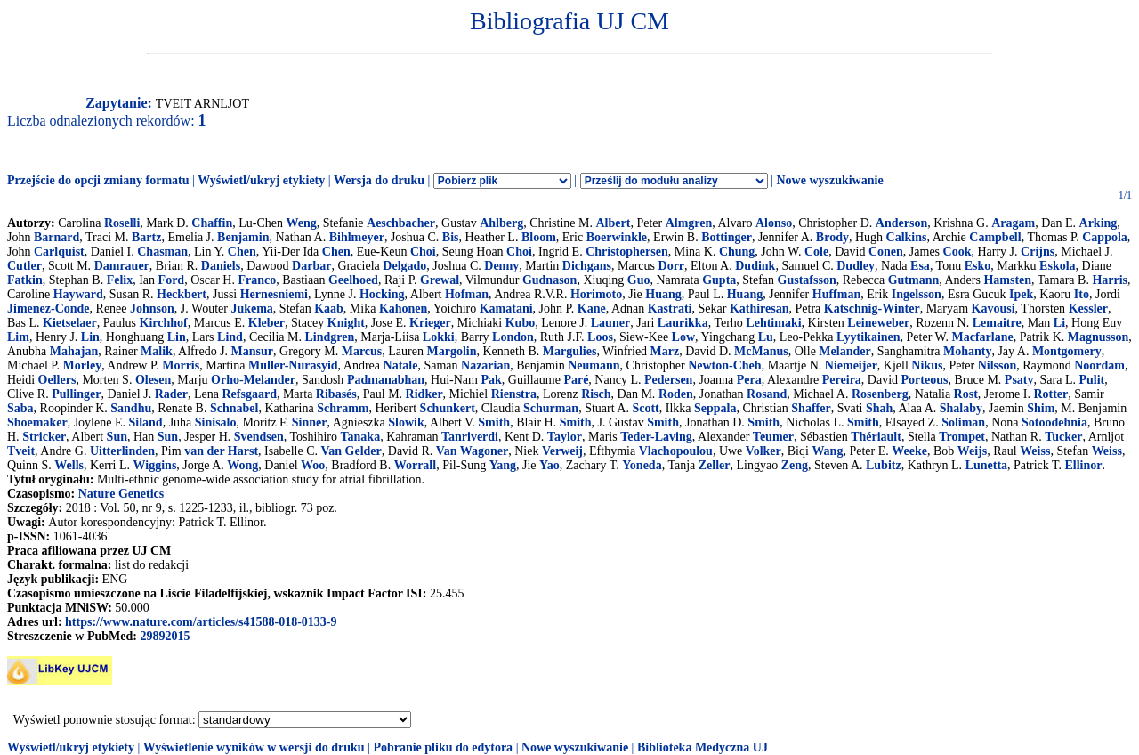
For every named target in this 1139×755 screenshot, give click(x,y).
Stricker (44, 436)
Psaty (1019, 379)
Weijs (972, 451)
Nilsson (997, 365)
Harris (1109, 280)
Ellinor (1084, 465)
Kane (592, 308)
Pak (491, 379)
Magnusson (1098, 337)
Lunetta (986, 465)
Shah (879, 408)
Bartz (146, 237)
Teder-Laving (656, 436)
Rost (966, 394)
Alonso (773, 223)
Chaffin (211, 223)
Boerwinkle (616, 237)
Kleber (266, 322)
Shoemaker (37, 422)
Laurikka (683, 322)
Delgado (404, 265)
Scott (645, 408)
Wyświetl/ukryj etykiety (261, 180)
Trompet (962, 436)
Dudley (855, 265)
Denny (501, 265)
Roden (675, 394)
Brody (832, 237)
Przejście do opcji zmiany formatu (98, 180)
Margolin (451, 351)
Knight (346, 322)
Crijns (1037, 251)
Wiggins (155, 465)
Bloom (538, 237)
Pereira (841, 379)
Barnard (56, 237)
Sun (117, 436)
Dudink (755, 265)
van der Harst (221, 451)
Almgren (689, 223)
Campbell (995, 237)
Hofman (467, 294)
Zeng (794, 465)
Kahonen (403, 308)
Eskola (1057, 265)
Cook (957, 251)
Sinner (309, 422)
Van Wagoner (472, 451)
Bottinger (726, 237)
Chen (242, 251)
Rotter (1050, 394)
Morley (82, 365)
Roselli (122, 223)
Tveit (21, 451)
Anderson (901, 223)
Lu (765, 337)
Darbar (311, 265)
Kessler (1088, 308)
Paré (575, 379)
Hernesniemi (274, 294)
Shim (1040, 408)
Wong (242, 465)
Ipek (1021, 294)
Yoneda (641, 465)
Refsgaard (249, 394)
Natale (401, 365)
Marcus (362, 351)
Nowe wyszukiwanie (829, 180)
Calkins (906, 237)
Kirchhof (164, 322)
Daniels (220, 265)
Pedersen (668, 379)
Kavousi (993, 308)
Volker (763, 451)
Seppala (715, 408)
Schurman (550, 408)
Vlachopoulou (676, 451)
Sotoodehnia (1054, 422)
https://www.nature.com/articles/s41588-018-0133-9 (200, 622)
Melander (844, 351)
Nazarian (485, 365)
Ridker (424, 394)
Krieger (430, 322)
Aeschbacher (401, 223)
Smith (494, 422)
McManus (761, 351)
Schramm (342, 408)
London (513, 337)
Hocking (382, 294)
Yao (549, 465)
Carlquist (59, 251)
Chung (737, 251)
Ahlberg (501, 223)
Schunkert (447, 408)
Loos (600, 337)
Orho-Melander (253, 379)
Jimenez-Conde (48, 308)
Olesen (153, 379)
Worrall (415, 465)
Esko (978, 265)
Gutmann (914, 280)
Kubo (520, 322)
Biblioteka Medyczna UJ (702, 747)
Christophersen (627, 251)
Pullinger (76, 394)
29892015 (165, 636)
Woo (313, 465)
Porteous (925, 379)
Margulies (570, 351)
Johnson (152, 308)
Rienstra (514, 394)
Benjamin (243, 237)
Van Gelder (350, 451)
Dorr (671, 265)
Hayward (78, 294)
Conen (885, 251)
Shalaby (961, 408)
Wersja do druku (379, 180)
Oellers (57, 379)
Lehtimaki (773, 322)
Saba (20, 408)
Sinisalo (216, 422)
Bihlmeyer (356, 237)
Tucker (1063, 436)
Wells (69, 465)
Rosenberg (880, 394)
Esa (920, 265)
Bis (450, 237)
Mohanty (967, 351)
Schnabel (234, 408)
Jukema (251, 308)
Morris (180, 365)
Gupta (719, 280)
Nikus (926, 365)
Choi (423, 251)
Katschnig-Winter (872, 308)
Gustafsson (807, 280)
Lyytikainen (868, 337)
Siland (146, 422)
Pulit (1091, 379)
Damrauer (121, 265)
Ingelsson (916, 294)
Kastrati (670, 308)
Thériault (876, 436)
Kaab (328, 308)
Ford (171, 280)
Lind (230, 337)
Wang (827, 451)
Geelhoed (353, 280)
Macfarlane (983, 337)
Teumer (773, 436)
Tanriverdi (469, 436)
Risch (595, 394)
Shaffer (810, 408)
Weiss (1035, 451)
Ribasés (336, 394)
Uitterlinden (122, 451)
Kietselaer (70, 322)
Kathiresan (759, 308)
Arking (1098, 223)
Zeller (715, 465)
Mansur (252, 351)
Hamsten (1007, 280)
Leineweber (878, 322)
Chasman (162, 251)
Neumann (593, 365)
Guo (638, 280)
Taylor (564, 436)
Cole (816, 251)
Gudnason (549, 280)
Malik (157, 351)
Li (1059, 322)
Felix (120, 280)
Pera (749, 379)
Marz (665, 351)
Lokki (439, 337)
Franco (257, 280)
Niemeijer (851, 365)
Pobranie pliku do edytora (443, 747)
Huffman (836, 294)
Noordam (1099, 365)
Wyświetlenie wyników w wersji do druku (254, 747)
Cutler (24, 265)
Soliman (963, 422)
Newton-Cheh (724, 365)
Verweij (562, 451)
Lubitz (883, 465)
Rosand (767, 394)
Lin (90, 337)
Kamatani (506, 308)
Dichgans (586, 265)
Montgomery (1067, 351)
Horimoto (596, 294)
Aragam (1013, 223)
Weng (301, 223)
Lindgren (330, 337)
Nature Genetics (121, 493)
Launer (610, 322)
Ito (1081, 294)
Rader (171, 394)
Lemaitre (997, 322)
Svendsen (259, 436)
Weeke (909, 451)
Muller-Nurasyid (293, 365)
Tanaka (361, 436)
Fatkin (25, 280)
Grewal (439, 280)
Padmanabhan (385, 379)
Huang (663, 294)
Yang (502, 465)
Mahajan (74, 351)
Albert (613, 223)
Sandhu (130, 408)
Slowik (406, 422)
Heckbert (181, 294)
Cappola (1104, 237)
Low (683, 337)
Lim (18, 337)
